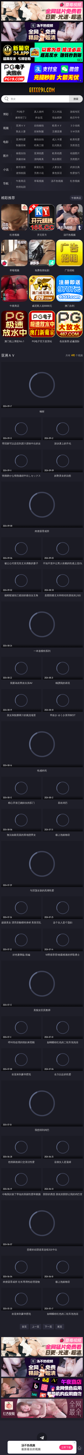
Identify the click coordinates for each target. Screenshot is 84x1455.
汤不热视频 (57, 181)
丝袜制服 (39, 131)
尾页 (59, 1326)
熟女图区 (57, 159)
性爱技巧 (75, 173)
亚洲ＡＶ (21, 125)
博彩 (6, 114)
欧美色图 (57, 153)
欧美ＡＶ (57, 125)
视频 (6, 128)
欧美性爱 (75, 139)
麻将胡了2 (20, 117)
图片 (6, 156)
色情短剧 (21, 186)
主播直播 (57, 131)
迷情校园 (21, 173)
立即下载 (66, 1447)
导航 (6, 183)
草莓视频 (39, 181)
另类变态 (75, 145)
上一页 (35, 1326)
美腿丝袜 (21, 159)
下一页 (48, 1326)
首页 (24, 1326)
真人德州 (39, 111)
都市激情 (21, 167)
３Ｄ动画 (75, 125)
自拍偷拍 (39, 125)
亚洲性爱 (21, 139)
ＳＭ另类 (75, 131)
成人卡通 (57, 139)
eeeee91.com (42, 90)
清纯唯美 (39, 159)
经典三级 (39, 145)
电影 (6, 142)
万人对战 (57, 111)
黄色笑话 (57, 173)
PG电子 (21, 111)
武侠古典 (75, 167)
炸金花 (39, 117)
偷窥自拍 (21, 153)
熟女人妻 (21, 131)
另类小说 (39, 173)
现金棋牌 (57, 117)
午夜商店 (21, 181)
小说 (6, 169)
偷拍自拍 (39, 139)
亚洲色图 (39, 153)
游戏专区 (75, 111)
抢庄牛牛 (75, 117)
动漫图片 (75, 153)
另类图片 (75, 159)
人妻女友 (57, 167)
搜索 (76, 98)
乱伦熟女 (57, 145)
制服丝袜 (21, 145)
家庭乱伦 (39, 167)
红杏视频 (75, 181)
